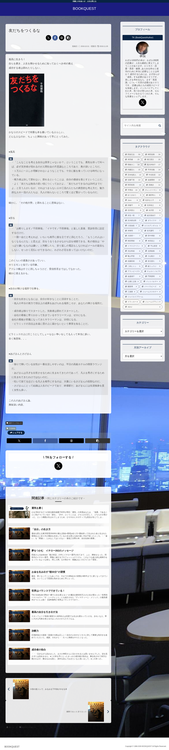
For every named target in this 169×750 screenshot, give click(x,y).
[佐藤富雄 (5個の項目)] (132, 261)
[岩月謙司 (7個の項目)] (152, 230)
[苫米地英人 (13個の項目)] (133, 175)
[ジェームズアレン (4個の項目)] (151, 302)
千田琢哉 (10, 428)
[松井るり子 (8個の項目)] (151, 200)
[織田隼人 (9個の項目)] (153, 195)
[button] (68, 37)
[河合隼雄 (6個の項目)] (132, 251)
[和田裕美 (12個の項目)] (133, 185)
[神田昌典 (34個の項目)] (152, 154)
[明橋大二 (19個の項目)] (132, 164)
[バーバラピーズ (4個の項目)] (150, 286)
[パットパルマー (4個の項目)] (151, 281)
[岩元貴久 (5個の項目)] (152, 261)
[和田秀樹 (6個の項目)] (132, 241)
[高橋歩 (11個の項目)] (153, 185)
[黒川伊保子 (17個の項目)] (152, 164)
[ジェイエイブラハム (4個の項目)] (142, 297)
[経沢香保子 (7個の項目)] (152, 215)
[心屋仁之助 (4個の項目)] (132, 281)
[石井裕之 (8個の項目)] (152, 205)
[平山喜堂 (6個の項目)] (154, 246)
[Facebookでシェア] (55, 37)
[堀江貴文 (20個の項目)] (152, 159)
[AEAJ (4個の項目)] (142, 307)
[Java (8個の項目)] (131, 200)
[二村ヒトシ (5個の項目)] (132, 266)
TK (144, 56)
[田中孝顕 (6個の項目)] (152, 235)
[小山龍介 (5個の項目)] (152, 256)
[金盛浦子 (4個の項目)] (132, 276)
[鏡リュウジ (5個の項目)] (152, 266)
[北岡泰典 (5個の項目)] (152, 251)
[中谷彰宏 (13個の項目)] (153, 175)
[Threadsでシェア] (61, 37)
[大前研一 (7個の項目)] (132, 235)
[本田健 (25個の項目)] (132, 159)
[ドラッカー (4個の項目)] (131, 302)
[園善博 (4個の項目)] (131, 286)
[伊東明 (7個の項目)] (132, 230)
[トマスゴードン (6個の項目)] (134, 246)
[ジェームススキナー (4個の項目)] (150, 291)
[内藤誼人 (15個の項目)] (132, 169)
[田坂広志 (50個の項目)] (132, 154)
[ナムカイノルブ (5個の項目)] (152, 271)
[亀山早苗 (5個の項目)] (132, 256)
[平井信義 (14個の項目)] (152, 169)
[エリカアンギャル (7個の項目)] (150, 225)
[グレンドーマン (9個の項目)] (151, 190)
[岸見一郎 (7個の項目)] (132, 215)
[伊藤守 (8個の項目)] (132, 205)
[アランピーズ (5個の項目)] (132, 271)
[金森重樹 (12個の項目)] (152, 180)
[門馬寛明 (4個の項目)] (152, 276)
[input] (143, 125)
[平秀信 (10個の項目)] (131, 190)
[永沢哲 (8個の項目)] (153, 210)
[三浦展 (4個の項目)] (130, 291)
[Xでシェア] (48, 37)
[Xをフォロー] (58, 466)
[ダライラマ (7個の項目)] (152, 220)
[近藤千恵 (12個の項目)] (132, 180)
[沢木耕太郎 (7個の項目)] (132, 220)
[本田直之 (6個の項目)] (152, 241)
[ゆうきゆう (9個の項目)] (133, 195)
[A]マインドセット (14, 423)
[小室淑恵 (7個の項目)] (131, 225)
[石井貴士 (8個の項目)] (133, 210)
